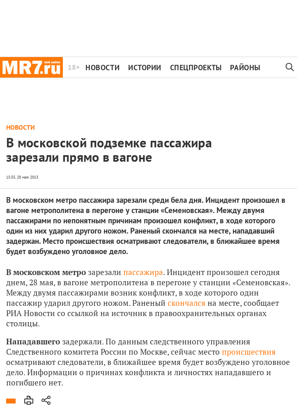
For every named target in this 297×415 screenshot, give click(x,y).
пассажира (143, 272)
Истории (144, 67)
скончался (186, 303)
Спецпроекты (196, 67)
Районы (245, 67)
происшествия (249, 351)
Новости (102, 67)
